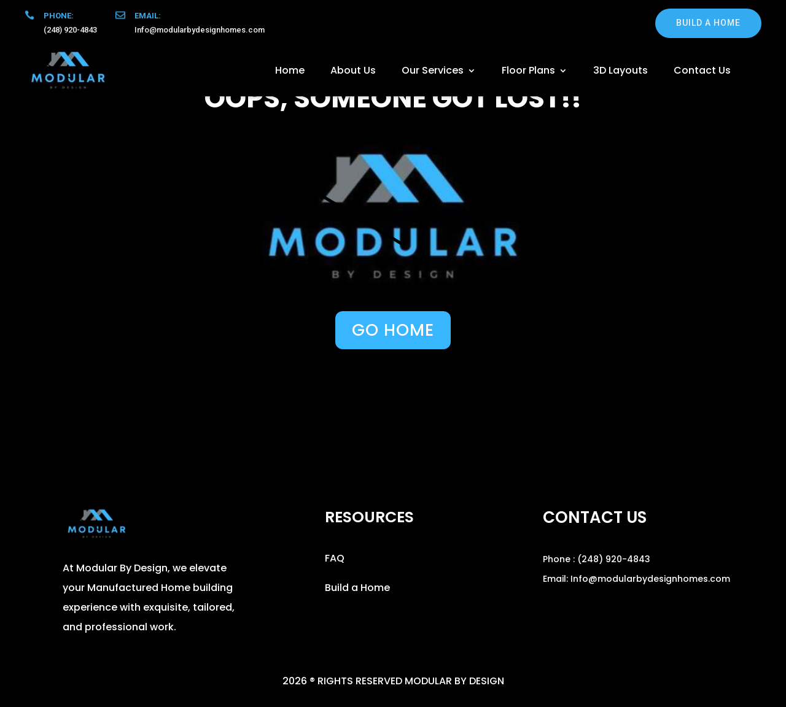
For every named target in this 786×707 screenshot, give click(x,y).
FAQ (334, 558)
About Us (353, 70)
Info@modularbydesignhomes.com (199, 29)
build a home (708, 23)
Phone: (59, 15)
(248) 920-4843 (70, 29)
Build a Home (357, 588)
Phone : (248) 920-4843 (596, 559)
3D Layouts (620, 70)
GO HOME (393, 330)
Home (290, 70)
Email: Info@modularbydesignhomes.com (636, 579)
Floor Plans (528, 70)
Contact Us (702, 70)
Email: (147, 15)
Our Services (433, 70)
